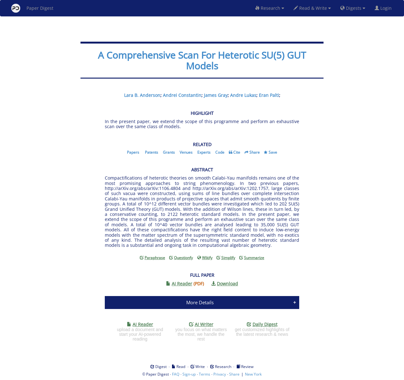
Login (384, 8)
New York (253, 374)
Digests (352, 8)
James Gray (216, 95)
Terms (204, 374)
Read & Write (312, 8)
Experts (204, 152)
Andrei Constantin (182, 95)
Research (269, 8)
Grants (169, 152)
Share (254, 152)
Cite (236, 152)
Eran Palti (269, 95)
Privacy (219, 374)
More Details (200, 302)
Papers (133, 152)
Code (219, 152)
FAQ (175, 374)
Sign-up (189, 374)
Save (273, 152)
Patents (151, 152)
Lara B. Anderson (142, 95)
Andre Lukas (243, 95)
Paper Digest (32, 8)
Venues (186, 152)
